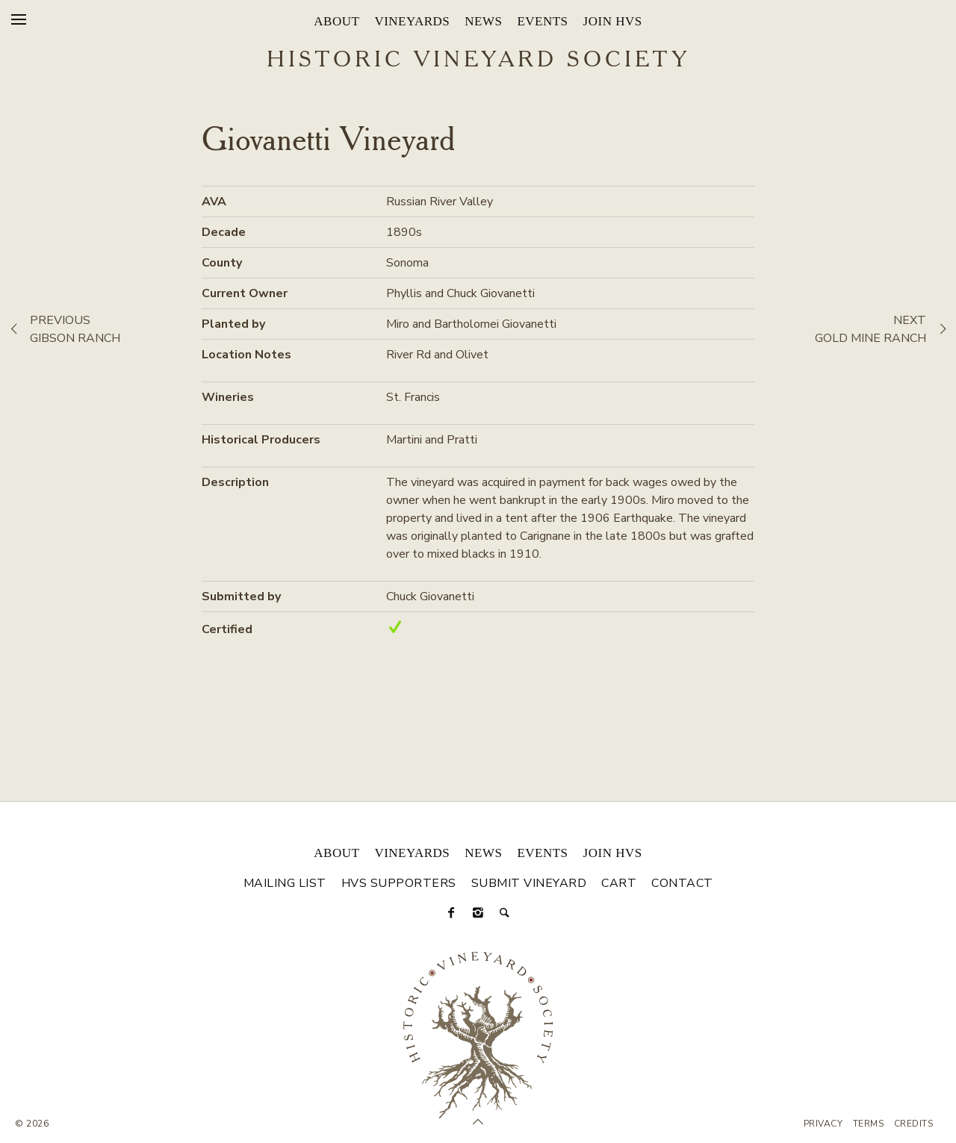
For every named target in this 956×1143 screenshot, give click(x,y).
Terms (868, 1123)
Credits (914, 1123)
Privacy (823, 1123)
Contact (682, 883)
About (336, 21)
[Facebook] (451, 913)
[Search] (504, 913)
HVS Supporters (398, 883)
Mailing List (284, 883)
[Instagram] (478, 913)
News (483, 21)
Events (542, 21)
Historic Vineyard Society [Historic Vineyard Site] (478, 60)
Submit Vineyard (529, 883)
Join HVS (612, 21)
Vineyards (412, 21)
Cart (618, 883)
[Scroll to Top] (478, 1122)
